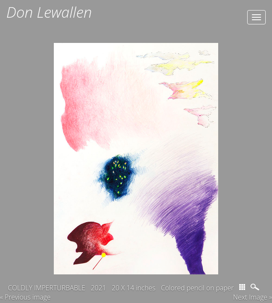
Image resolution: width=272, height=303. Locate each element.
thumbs (242, 280)
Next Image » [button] (252, 290)
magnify (256, 280)
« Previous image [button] (25, 290)
